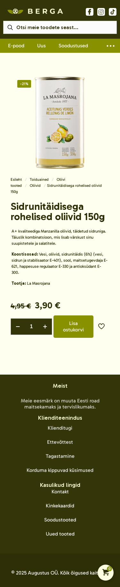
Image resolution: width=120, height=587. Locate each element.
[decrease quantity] (17, 326)
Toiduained (39, 179)
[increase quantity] (45, 326)
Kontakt (60, 544)
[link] (35, 11)
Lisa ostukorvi (73, 326)
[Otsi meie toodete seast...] (60, 27)
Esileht (16, 179)
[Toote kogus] (31, 326)
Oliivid (35, 185)
